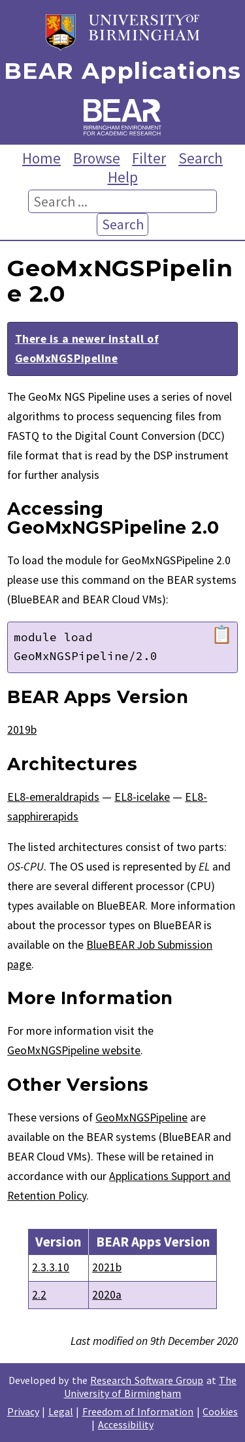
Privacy (23, 1411)
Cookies (220, 1411)
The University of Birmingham (150, 1387)
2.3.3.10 (50, 1267)
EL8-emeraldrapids (53, 797)
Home (41, 158)
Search (200, 158)
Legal (60, 1411)
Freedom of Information (138, 1411)
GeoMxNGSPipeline (141, 1117)
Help (123, 176)
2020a (107, 1295)
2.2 (39, 1295)
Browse (96, 158)
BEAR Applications (122, 71)
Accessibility (126, 1424)
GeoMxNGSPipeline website (73, 1050)
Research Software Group (146, 1380)
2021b (107, 1267)
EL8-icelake (142, 797)
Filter (149, 158)
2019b (22, 730)
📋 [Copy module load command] (222, 634)
